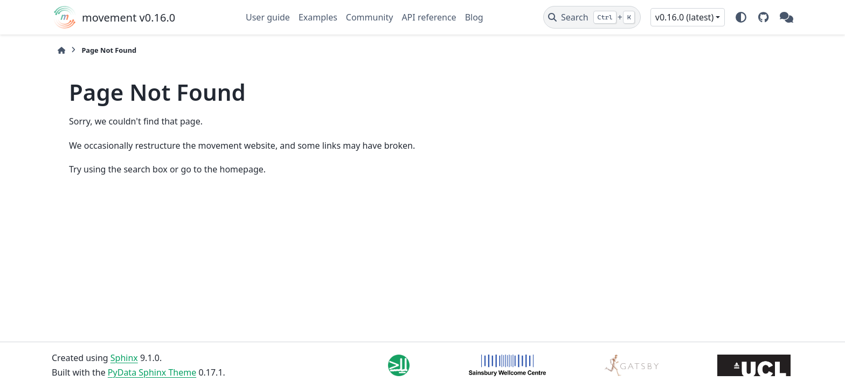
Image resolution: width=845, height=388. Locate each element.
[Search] (592, 17)
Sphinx (124, 358)
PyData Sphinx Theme (152, 372)
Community (369, 17)
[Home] (61, 50)
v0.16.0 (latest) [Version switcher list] (684, 17)
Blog (474, 17)
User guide (268, 17)
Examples (318, 17)
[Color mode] (741, 17)
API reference (428, 17)
